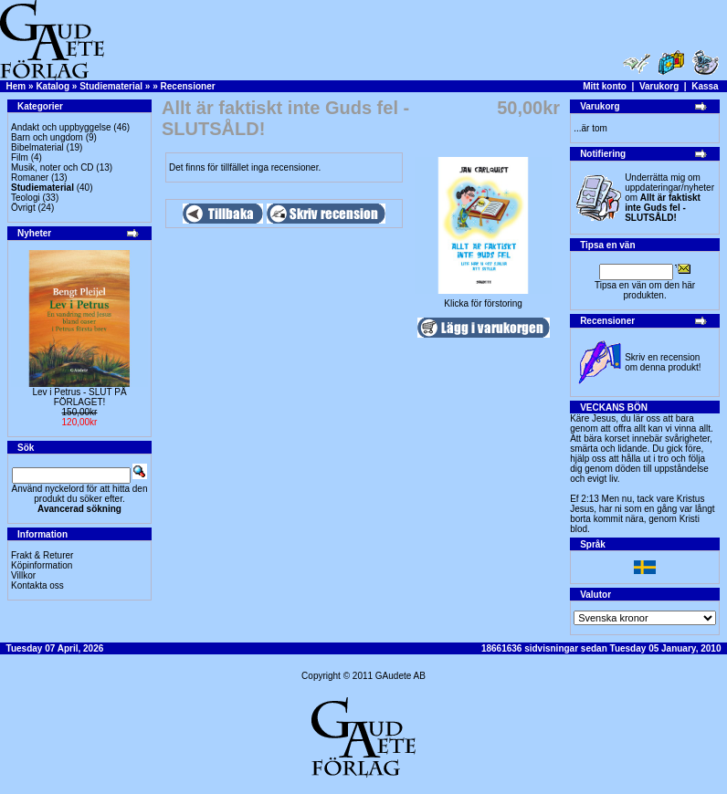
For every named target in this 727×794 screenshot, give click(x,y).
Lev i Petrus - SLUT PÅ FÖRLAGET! (79, 397)
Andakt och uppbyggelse (61, 127)
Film (19, 157)
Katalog (52, 86)
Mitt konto (605, 86)
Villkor (23, 575)
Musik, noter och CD (52, 167)
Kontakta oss (37, 585)
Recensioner (188, 86)
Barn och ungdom (47, 137)
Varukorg (659, 86)
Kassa (704, 86)
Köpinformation (41, 565)
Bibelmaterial (37, 147)
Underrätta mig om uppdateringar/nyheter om (669, 197)
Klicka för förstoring (483, 299)
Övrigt (23, 208)
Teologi (25, 198)
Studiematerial (110, 86)
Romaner (29, 177)
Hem (16, 86)
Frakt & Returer (42, 555)
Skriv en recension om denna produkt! (663, 362)
